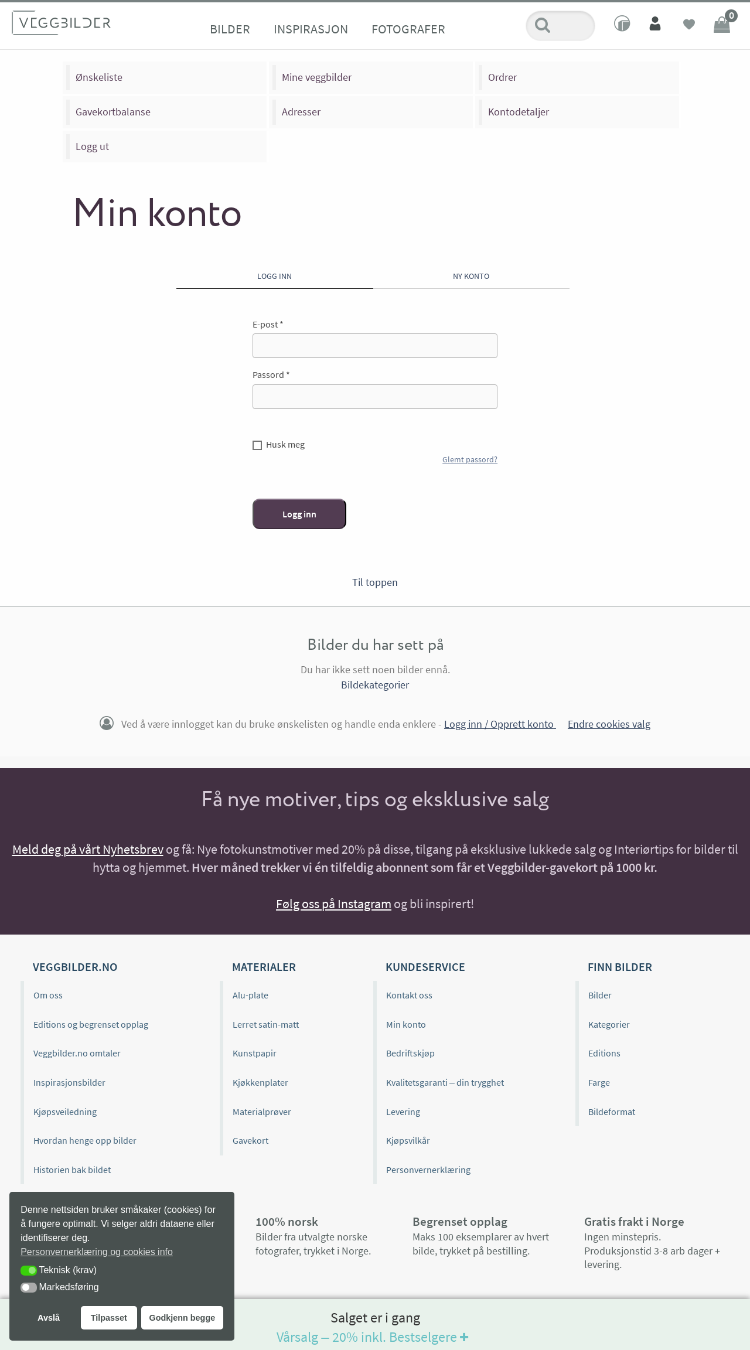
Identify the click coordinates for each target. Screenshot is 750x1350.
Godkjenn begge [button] (182, 1317)
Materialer (264, 966)
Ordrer (502, 77)
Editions (604, 1053)
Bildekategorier (375, 684)
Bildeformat (611, 1111)
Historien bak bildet (72, 1169)
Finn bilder (620, 966)
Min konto (406, 1024)
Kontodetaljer (518, 111)
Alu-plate (250, 995)
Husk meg (285, 444)
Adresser (301, 111)
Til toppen (375, 582)
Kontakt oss (409, 995)
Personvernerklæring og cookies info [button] (97, 1252)
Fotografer (408, 29)
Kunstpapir (255, 1053)
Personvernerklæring (428, 1169)
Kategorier (609, 1024)
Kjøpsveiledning (65, 1111)
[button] (29, 1271)
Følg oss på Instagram (333, 903)
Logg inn (274, 276)
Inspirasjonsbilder (69, 1082)
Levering (403, 1111)
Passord (271, 374)
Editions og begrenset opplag (90, 1024)
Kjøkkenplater (260, 1082)
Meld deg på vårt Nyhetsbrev (87, 849)
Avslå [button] (49, 1317)
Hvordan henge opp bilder (85, 1140)
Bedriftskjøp (410, 1053)
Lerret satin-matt (266, 1024)
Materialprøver (262, 1111)
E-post (268, 324)
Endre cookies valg (609, 724)
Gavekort (250, 1140)
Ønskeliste (99, 77)
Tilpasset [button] (109, 1317)
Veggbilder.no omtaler (77, 1053)
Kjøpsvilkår (408, 1140)
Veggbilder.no (75, 966)
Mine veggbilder (317, 77)
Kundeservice (425, 966)
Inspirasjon (311, 29)
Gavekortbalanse (113, 111)
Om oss (48, 995)
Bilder (230, 29)
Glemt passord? (469, 459)
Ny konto (471, 276)
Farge (599, 1082)
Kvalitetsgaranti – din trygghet (445, 1082)
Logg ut (92, 146)
